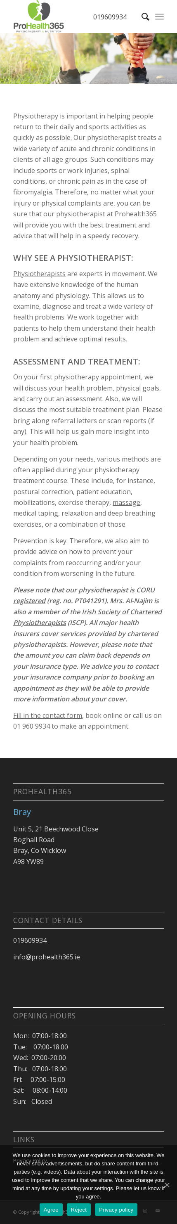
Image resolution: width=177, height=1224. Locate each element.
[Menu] (159, 16)
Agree (51, 1210)
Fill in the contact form (47, 715)
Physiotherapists (39, 273)
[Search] (141, 16)
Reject (79, 1210)
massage (126, 502)
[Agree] (167, 1185)
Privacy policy (116, 1210)
